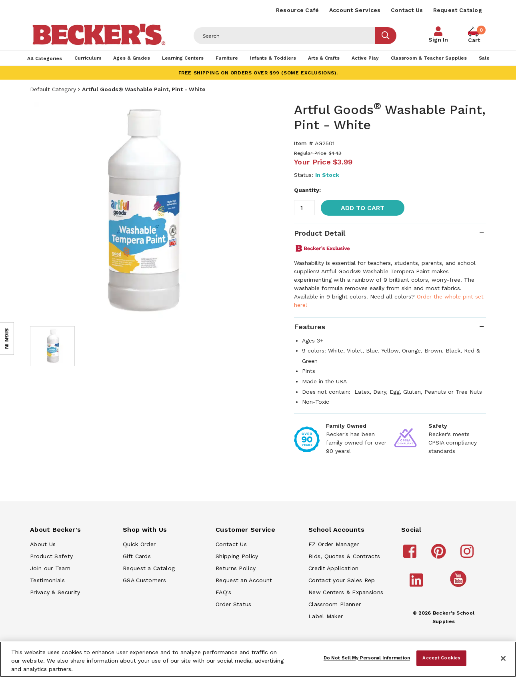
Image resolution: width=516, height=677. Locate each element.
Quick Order (139, 544)
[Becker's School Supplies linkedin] (417, 584)
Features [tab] (309, 326)
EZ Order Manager (333, 544)
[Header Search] (284, 35)
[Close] (503, 658)
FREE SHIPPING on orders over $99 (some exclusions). (258, 73)
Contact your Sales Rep (341, 580)
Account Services (355, 10)
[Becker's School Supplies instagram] (468, 555)
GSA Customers (144, 580)
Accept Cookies (441, 658)
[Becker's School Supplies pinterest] (439, 555)
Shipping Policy (237, 556)
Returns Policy (236, 568)
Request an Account (244, 580)
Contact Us (407, 10)
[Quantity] (304, 207)
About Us (43, 544)
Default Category (53, 89)
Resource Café (297, 10)
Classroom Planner (334, 604)
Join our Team (50, 568)
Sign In (438, 39)
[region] (258, 659)
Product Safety (51, 556)
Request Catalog (457, 10)
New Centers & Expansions (345, 592)
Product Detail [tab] (319, 233)
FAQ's (224, 592)
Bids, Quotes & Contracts (344, 556)
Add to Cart (362, 208)
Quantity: (307, 190)
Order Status (234, 604)
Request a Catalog (149, 568)
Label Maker (325, 616)
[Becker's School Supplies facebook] (411, 555)
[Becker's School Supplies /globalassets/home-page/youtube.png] (460, 586)
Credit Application (333, 568)
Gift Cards (137, 556)
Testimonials (47, 580)
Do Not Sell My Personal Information (367, 658)
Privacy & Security (55, 592)
